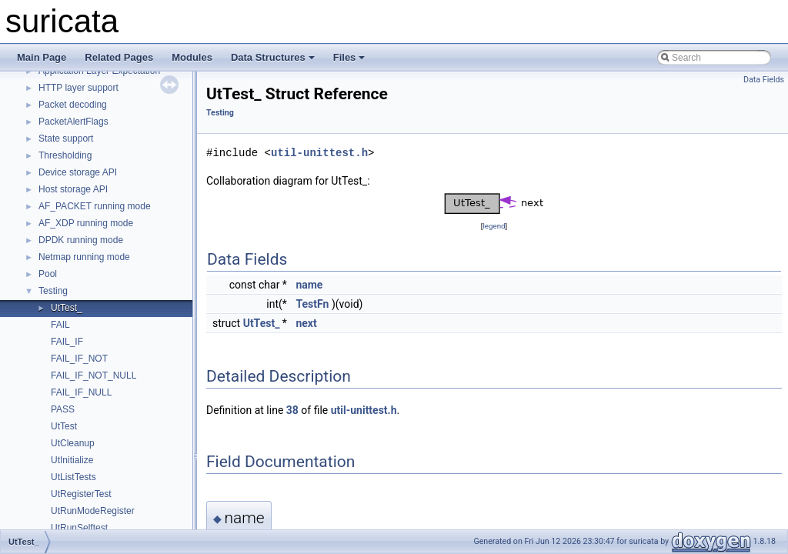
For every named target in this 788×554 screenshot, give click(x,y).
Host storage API (73, 189)
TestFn (312, 304)
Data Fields (763, 80)
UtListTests (73, 477)
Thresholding (65, 155)
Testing (53, 290)
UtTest (64, 426)
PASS (63, 409)
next (306, 323)
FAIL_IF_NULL (81, 392)
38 (292, 410)
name (309, 285)
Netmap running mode (84, 257)
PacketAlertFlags (73, 121)
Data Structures (273, 57)
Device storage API (77, 172)
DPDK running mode (80, 240)
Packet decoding (72, 104)
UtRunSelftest (79, 527)
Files (349, 57)
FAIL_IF (67, 341)
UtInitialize (72, 460)
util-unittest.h (319, 152)
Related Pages (119, 57)
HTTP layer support (78, 87)
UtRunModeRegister (93, 511)
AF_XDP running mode (85, 223)
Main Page (41, 57)
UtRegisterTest (81, 494)
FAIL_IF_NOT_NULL (93, 375)
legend (493, 226)
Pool (47, 274)
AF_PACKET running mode (94, 206)
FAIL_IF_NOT (79, 358)
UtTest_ (66, 307)
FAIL (60, 324)
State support (65, 138)
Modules (192, 57)
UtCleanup (73, 443)
